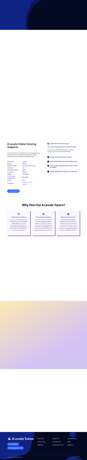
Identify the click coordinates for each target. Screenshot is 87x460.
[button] (63, 143)
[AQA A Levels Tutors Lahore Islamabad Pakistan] (20, 438)
